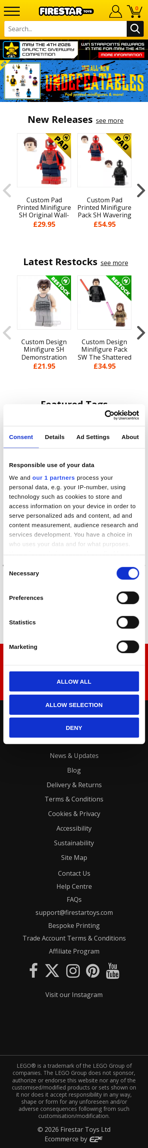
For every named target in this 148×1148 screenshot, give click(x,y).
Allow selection (74, 704)
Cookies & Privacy (74, 813)
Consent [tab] (21, 437)
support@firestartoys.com (74, 912)
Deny (74, 727)
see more (110, 120)
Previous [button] (7, 190)
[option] (74, 81)
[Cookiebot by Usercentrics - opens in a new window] (105, 415)
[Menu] (12, 11)
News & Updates (74, 755)
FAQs (74, 899)
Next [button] (141, 190)
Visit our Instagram (74, 994)
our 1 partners (53, 477)
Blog (74, 770)
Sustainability (74, 843)
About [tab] (130, 437)
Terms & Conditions (74, 799)
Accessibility (74, 828)
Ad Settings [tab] (93, 437)
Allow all (74, 681)
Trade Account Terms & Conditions (74, 938)
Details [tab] (55, 437)
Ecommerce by (74, 1139)
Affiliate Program (74, 951)
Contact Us (74, 873)
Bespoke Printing (74, 925)
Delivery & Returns (74, 784)
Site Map (74, 857)
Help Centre (74, 886)
